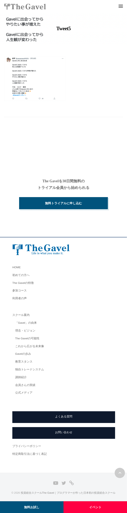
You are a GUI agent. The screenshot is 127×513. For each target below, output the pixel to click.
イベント (95, 507)
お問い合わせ (63, 432)
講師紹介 (21, 377)
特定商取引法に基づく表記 (29, 453)
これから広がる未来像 (29, 346)
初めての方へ (21, 275)
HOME (16, 267)
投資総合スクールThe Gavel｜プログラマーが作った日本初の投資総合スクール (68, 492)
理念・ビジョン (25, 330)
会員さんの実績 (25, 385)
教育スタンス (23, 361)
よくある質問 (63, 416)
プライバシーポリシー (26, 446)
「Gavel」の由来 (26, 322)
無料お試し (31, 507)
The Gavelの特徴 (23, 282)
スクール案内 (21, 315)
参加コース (19, 290)
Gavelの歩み (23, 353)
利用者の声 (19, 298)
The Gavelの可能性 (27, 338)
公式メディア (23, 392)
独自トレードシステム (29, 369)
